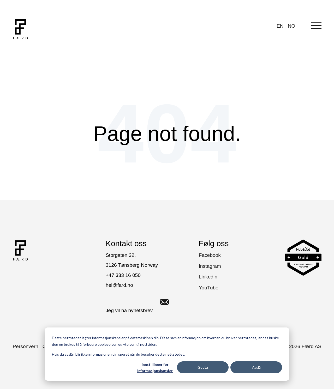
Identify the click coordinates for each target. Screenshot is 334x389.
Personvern (25, 346)
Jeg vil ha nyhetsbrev (141, 302)
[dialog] (167, 354)
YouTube (208, 287)
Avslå (256, 367)
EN (280, 26)
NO (291, 26)
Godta (203, 367)
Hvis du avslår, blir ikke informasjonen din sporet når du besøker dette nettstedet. (118, 354)
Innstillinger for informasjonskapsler (155, 367)
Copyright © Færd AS (292, 346)
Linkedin (208, 276)
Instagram (210, 266)
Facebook (210, 255)
